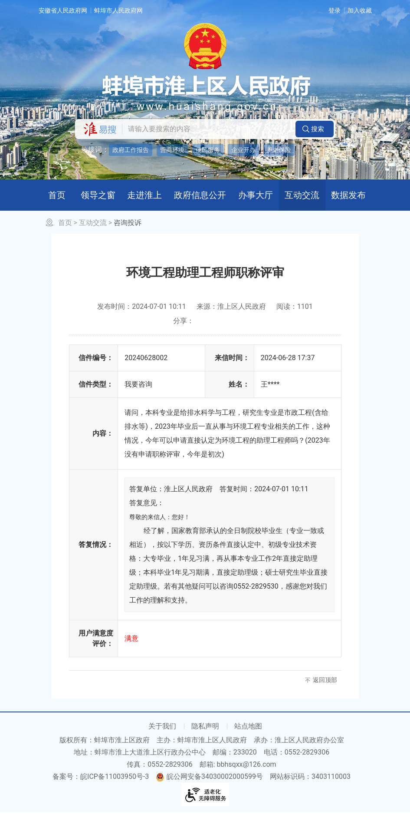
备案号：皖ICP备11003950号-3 (100, 785)
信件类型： (96, 393)
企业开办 (243, 149)
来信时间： (232, 366)
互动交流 (93, 231)
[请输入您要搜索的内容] (206, 129)
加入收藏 (360, 10)
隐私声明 (205, 735)
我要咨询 (138, 393)
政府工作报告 (130, 149)
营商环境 (172, 149)
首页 (65, 231)
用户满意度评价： (96, 647)
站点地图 (248, 735)
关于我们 (162, 735)
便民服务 (208, 149)
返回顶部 (325, 688)
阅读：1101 (294, 315)
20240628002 (146, 366)
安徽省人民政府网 (63, 10)
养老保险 (279, 149)
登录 (334, 10)
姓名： (239, 393)
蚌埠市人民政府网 (118, 10)
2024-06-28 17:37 (288, 366)
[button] (314, 129)
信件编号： (96, 366)
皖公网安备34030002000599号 (209, 785)
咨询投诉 (127, 231)
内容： (102, 442)
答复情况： (96, 553)
